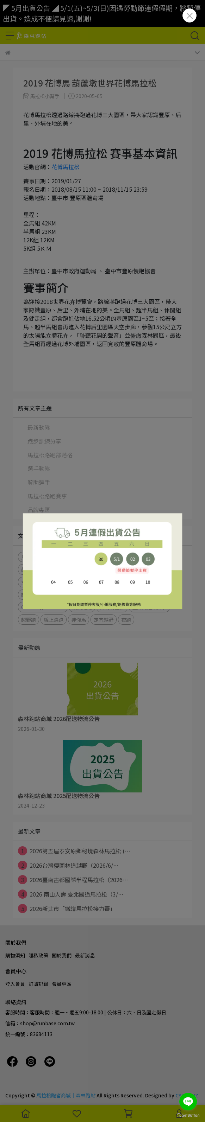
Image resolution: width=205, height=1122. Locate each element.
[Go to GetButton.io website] (188, 1115)
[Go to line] (188, 1101)
